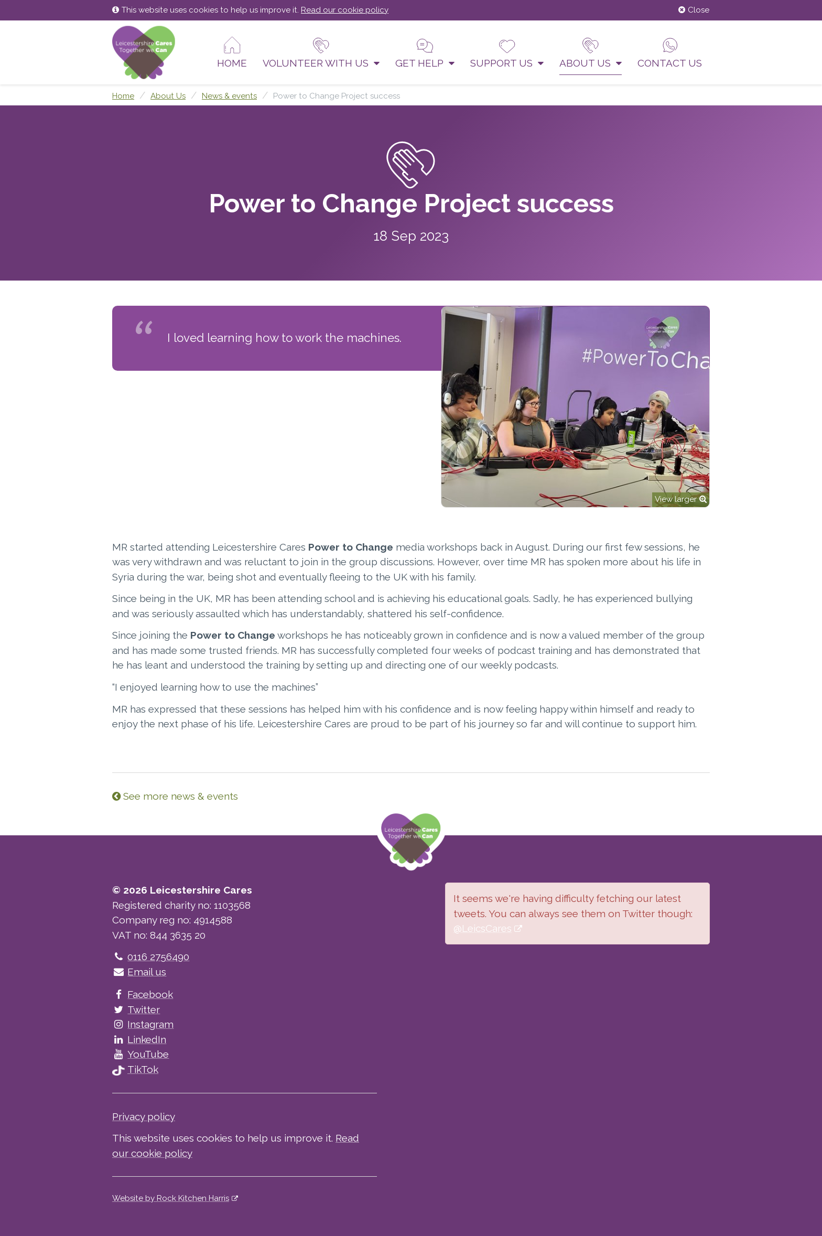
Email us (139, 971)
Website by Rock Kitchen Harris (170, 1198)
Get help (425, 52)
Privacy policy (143, 1116)
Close (693, 10)
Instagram (143, 1024)
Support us (507, 52)
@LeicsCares (482, 928)
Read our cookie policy (344, 10)
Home (232, 52)
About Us (590, 52)
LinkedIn (139, 1039)
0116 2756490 (150, 956)
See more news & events (175, 796)
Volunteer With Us (321, 52)
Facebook (142, 994)
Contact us (669, 52)
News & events (229, 96)
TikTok (135, 1069)
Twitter (136, 1009)
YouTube (140, 1054)
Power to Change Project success (336, 96)
